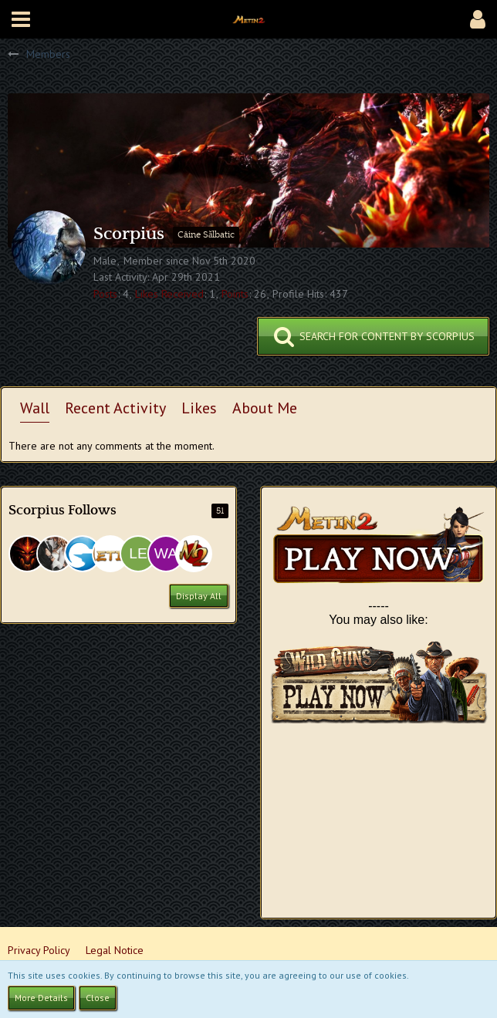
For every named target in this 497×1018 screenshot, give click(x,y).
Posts (105, 294)
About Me (264, 408)
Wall (34, 408)
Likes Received (169, 294)
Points (234, 294)
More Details (41, 997)
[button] (21, 19)
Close (98, 997)
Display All (198, 596)
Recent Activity (115, 408)
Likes (199, 408)
